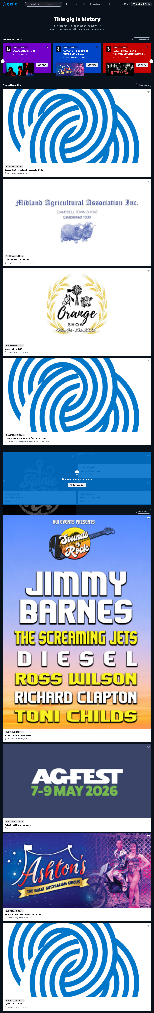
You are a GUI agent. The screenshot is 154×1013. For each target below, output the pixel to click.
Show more (143, 85)
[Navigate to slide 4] (65, 79)
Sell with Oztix (141, 4)
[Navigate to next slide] (151, 61)
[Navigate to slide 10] (76, 79)
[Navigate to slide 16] (87, 79)
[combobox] (43, 4)
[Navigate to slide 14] (83, 79)
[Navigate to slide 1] (59, 79)
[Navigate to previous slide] (3, 61)
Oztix (109, 4)
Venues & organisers (92, 4)
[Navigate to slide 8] (72, 79)
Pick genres (77, 638)
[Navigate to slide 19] (93, 79)
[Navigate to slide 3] (63, 79)
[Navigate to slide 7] (70, 79)
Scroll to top (77, 983)
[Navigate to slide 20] (94, 79)
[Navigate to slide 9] (74, 79)
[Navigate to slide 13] (82, 79)
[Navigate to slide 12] (80, 79)
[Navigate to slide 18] (91, 79)
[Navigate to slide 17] (89, 79)
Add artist (77, 291)
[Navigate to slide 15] (85, 79)
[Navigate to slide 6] (69, 79)
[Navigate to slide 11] (78, 79)
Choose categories (77, 485)
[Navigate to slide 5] (67, 79)
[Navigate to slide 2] (61, 79)
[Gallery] (77, 61)
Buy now (42, 65)
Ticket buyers (72, 4)
